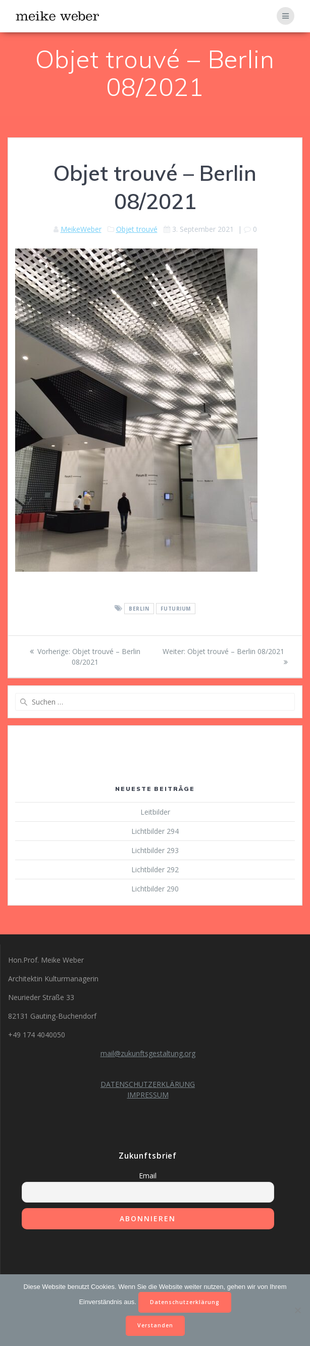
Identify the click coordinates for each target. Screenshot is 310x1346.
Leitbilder (155, 812)
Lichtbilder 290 (155, 888)
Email (148, 1175)
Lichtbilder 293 (155, 850)
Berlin (139, 608)
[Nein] (297, 1310)
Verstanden (155, 1325)
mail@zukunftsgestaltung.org (147, 1053)
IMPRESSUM (148, 1095)
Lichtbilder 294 (155, 831)
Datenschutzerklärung (185, 1302)
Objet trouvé (137, 229)
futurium (176, 608)
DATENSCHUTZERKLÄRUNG (147, 1084)
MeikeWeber (81, 229)
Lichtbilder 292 (155, 869)
